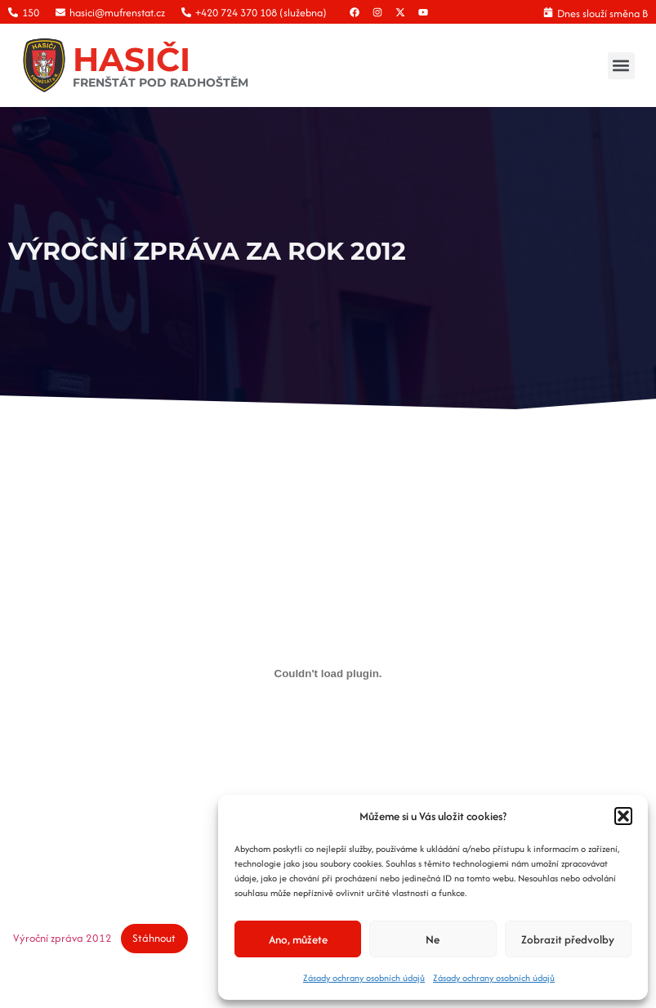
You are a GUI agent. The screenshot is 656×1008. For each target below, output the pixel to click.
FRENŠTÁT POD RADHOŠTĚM (160, 82)
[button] (623, 816)
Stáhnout (154, 938)
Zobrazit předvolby (567, 939)
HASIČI (131, 59)
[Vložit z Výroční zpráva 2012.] (328, 673)
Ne (433, 939)
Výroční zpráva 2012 (62, 938)
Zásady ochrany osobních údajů (364, 977)
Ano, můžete (298, 939)
